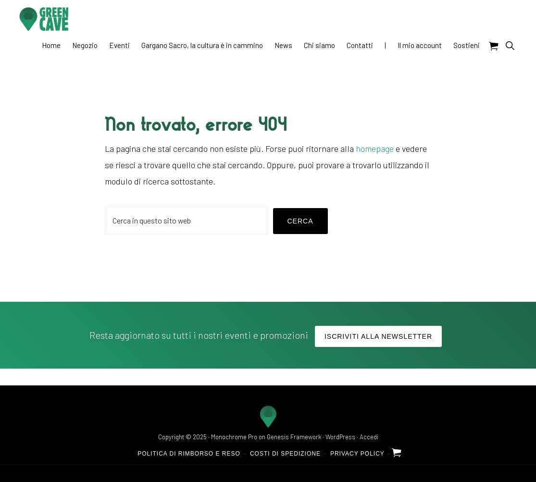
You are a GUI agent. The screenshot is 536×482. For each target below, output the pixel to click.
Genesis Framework (294, 437)
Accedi (369, 437)
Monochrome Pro (234, 437)
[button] (510, 45)
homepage (375, 148)
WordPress (340, 437)
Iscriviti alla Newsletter (378, 336)
